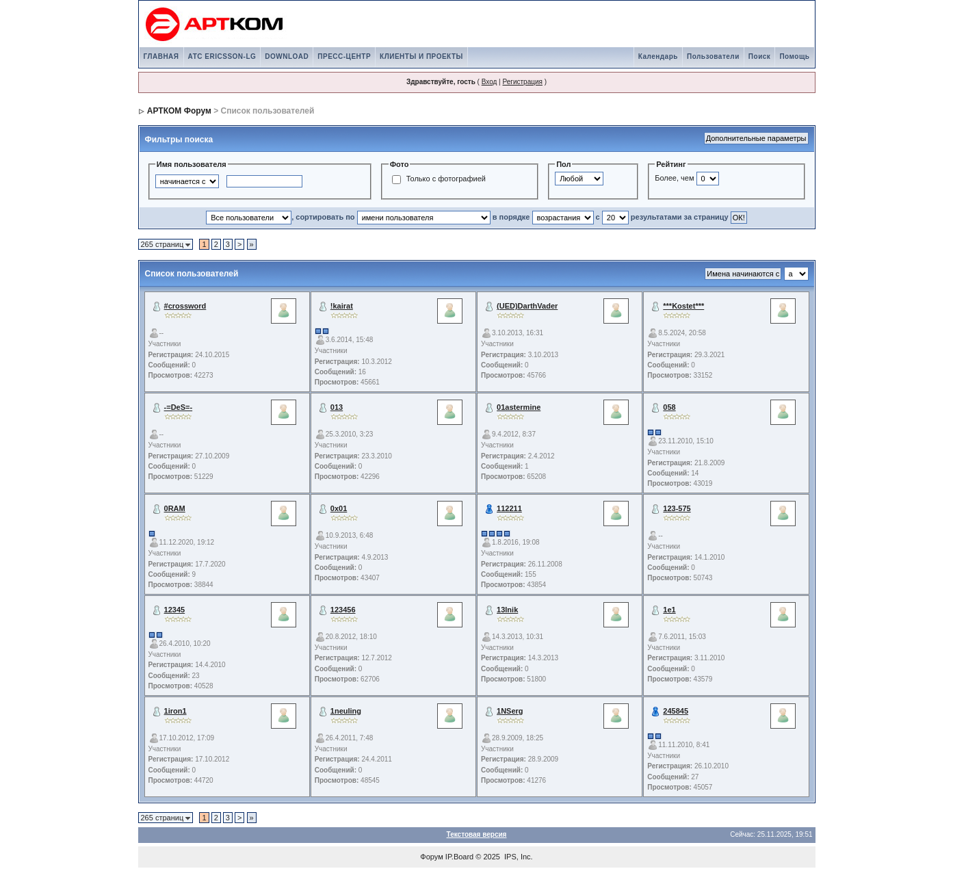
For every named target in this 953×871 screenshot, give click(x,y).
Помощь (794, 56)
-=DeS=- (178, 407)
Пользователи (713, 56)
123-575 (676, 508)
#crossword (185, 306)
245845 (675, 711)
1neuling (345, 711)
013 (336, 407)
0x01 (338, 508)
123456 (343, 610)
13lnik (507, 610)
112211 (509, 508)
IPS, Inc (517, 857)
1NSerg (510, 711)
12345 (174, 610)
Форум (431, 857)
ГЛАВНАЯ (161, 56)
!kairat (341, 306)
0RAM (174, 508)
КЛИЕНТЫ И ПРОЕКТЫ (421, 56)
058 (669, 407)
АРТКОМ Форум (179, 111)
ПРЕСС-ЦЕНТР (344, 56)
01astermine (518, 407)
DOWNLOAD (287, 56)
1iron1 (175, 711)
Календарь (658, 56)
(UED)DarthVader (527, 306)
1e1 (669, 610)
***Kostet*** (683, 306)
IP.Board (459, 857)
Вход (489, 82)
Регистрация (522, 82)
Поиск (759, 56)
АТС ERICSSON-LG (222, 56)
